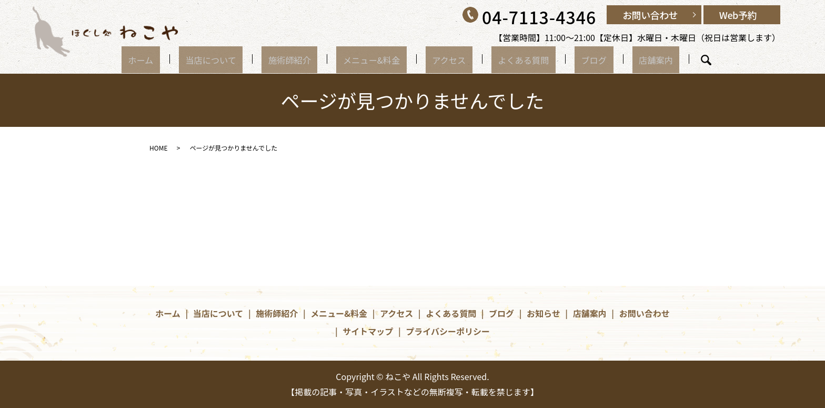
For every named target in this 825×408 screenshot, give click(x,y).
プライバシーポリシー (448, 331)
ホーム (179, 59)
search (661, 60)
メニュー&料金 (378, 59)
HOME (158, 147)
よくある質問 (507, 59)
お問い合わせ (650, 15)
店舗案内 (617, 59)
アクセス (443, 59)
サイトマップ (368, 331)
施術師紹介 (306, 59)
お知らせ (543, 313)
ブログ (566, 59)
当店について (238, 59)
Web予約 (738, 15)
